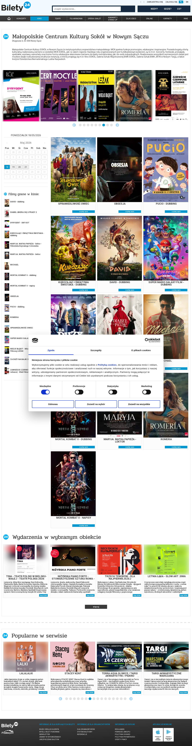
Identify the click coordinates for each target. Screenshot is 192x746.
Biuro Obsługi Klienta (49, 729)
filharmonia (76, 18)
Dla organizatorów (86, 729)
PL (181, 2)
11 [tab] (105, 698)
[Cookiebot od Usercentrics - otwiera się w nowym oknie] (147, 340)
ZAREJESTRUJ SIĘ (155, 2)
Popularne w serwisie (39, 635)
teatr (58, 18)
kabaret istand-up (112, 18)
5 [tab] (96, 125)
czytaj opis (83, 212)
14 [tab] (117, 698)
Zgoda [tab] (51, 350)
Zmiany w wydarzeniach (50, 737)
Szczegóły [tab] (95, 350)
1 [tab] (80, 125)
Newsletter (44, 734)
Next (117, 125)
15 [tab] (121, 698)
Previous (74, 125)
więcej (15, 275)
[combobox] (87, 9)
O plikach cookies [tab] (141, 350)
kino (39, 18)
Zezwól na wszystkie (139, 404)
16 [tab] (125, 698)
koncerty (21, 18)
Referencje (82, 734)
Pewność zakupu (122, 732)
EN (187, 2)
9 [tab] (111, 125)
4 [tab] (92, 125)
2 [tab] (84, 125)
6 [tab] (99, 125)
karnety (168, 18)
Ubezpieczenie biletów (49, 739)
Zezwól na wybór (96, 404)
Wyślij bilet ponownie (49, 732)
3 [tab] (88, 125)
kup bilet (43, 595)
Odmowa (53, 404)
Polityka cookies (122, 734)
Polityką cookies (107, 365)
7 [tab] (103, 125)
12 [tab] (109, 698)
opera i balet (94, 18)
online (149, 18)
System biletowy (84, 732)
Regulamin (119, 729)
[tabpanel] (21, 95)
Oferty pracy (121, 739)
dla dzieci (131, 18)
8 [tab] (107, 125)
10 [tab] (101, 698)
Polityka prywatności (125, 737)
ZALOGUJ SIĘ (171, 2)
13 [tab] (113, 698)
